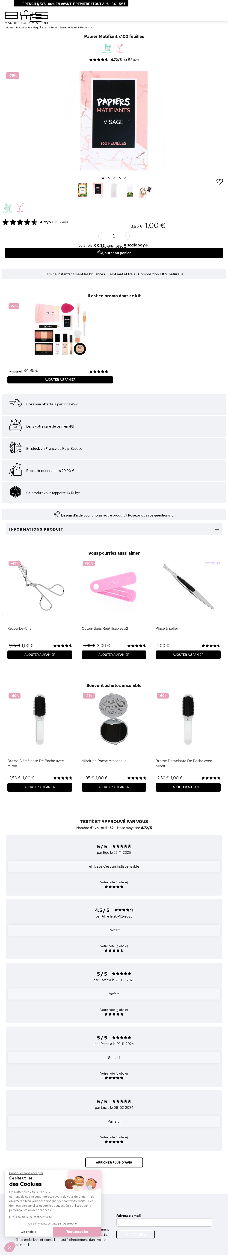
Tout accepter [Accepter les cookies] (77, 1232)
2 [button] (109, 178)
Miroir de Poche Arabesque (104, 760)
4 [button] (120, 178)
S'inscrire (135, 1234)
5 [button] (125, 178)
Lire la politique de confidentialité (30, 1217)
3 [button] (114, 178)
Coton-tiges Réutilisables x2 (105, 628)
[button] (9, 1247)
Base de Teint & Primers (75, 27)
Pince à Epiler (167, 628)
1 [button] (103, 178)
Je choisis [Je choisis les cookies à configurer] (28, 1232)
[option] (114, 121)
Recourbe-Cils (19, 628)
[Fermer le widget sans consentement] (26, 1173)
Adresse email (128, 1215)
